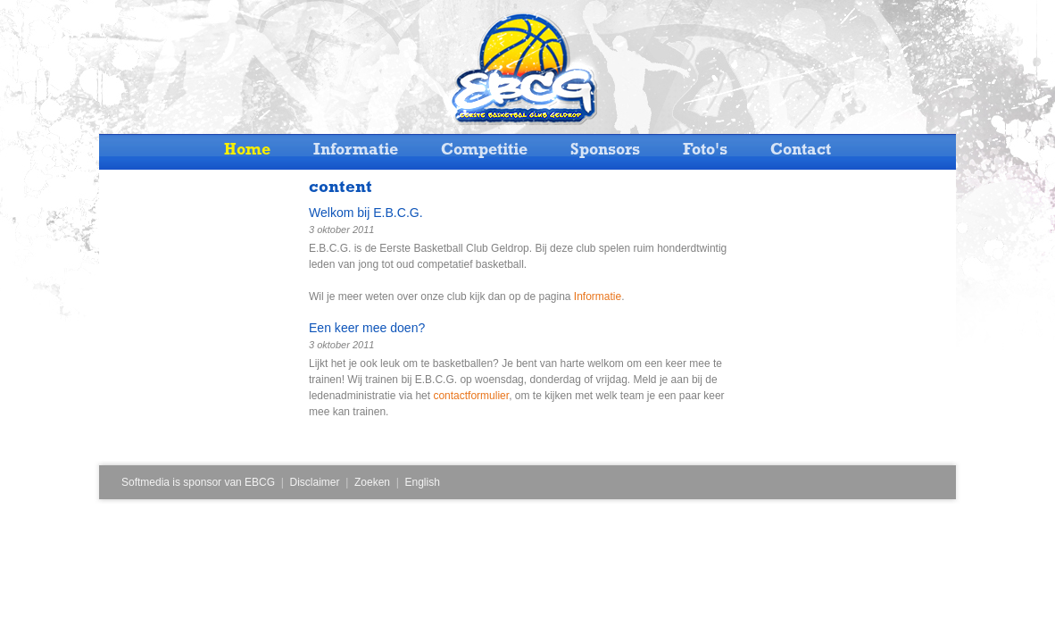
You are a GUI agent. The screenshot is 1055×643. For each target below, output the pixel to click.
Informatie (597, 296)
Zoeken (372, 482)
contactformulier (471, 395)
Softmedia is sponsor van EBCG (198, 482)
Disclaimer (315, 482)
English (421, 482)
